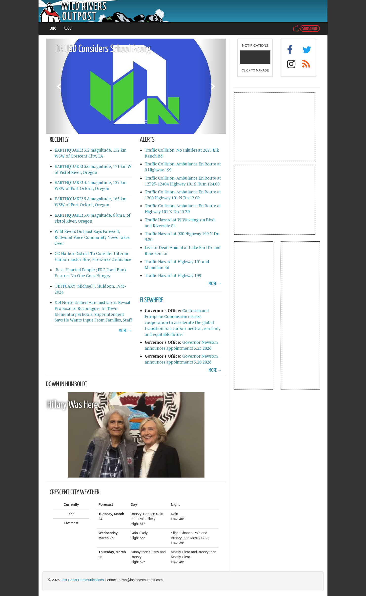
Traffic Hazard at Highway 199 (173, 275)
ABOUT (68, 28)
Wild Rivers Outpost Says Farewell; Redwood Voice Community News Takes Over (92, 237)
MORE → (125, 330)
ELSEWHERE (151, 300)
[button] (59, 86)
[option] (136, 86)
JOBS (53, 28)
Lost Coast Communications (82, 580)
